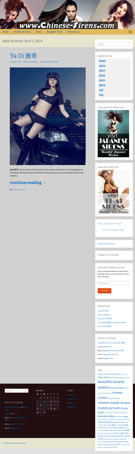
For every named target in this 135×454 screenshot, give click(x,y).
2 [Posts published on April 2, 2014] (44, 398)
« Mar (41, 416)
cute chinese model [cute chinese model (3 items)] (110, 413)
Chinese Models (31, 62)
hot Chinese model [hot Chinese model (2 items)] (111, 419)
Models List (71, 403)
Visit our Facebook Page (109, 223)
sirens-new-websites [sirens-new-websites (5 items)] (115, 442)
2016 (102, 75)
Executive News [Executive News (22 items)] (106, 416)
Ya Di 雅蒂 (23, 56)
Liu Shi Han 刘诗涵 (104, 326)
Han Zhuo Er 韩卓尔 (105, 318)
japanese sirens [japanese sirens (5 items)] (119, 422)
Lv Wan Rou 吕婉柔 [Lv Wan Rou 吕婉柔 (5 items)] (122, 430)
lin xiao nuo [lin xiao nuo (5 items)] (102, 427)
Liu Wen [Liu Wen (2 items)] (126, 428)
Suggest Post (54, 32)
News (38, 32)
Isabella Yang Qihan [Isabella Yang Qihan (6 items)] (105, 422)
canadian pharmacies (106, 343)
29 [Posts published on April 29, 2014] (41, 412)
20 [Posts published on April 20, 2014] (58, 405)
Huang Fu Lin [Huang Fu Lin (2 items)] (120, 419)
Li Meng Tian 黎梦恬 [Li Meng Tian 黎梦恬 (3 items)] (109, 425)
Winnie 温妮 (120, 343)
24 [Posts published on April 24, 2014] (47, 409)
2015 (102, 80)
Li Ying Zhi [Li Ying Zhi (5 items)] (111, 430)
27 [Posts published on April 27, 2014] (58, 409)
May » (54, 416)
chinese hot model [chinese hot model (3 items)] (114, 398)
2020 (102, 61)
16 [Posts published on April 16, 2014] (44, 405)
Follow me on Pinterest (106, 244)
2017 (102, 70)
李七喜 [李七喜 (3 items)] (115, 447)
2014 (102, 85)
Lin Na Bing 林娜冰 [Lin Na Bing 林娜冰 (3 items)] (122, 425)
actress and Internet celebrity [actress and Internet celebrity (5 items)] (109, 374)
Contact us (73, 32)
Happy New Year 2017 (110, 354)
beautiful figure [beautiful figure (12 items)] (117, 387)
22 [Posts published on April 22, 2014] (41, 409)
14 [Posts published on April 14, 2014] (37, 405)
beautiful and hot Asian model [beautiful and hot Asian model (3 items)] (119, 377)
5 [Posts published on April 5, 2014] (54, 398)
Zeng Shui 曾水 (103, 311)
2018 (102, 66)
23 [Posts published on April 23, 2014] (44, 409)
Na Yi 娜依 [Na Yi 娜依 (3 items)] (120, 433)
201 (101, 95)
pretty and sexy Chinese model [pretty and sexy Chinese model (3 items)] (113, 439)
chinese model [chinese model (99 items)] (108, 402)
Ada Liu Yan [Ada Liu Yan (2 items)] (124, 374)
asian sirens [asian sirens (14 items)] (103, 377)
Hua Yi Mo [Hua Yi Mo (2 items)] (127, 419)
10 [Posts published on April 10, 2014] (47, 401)
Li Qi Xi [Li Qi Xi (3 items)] (108, 428)
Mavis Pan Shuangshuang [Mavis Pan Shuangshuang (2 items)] (105, 433)
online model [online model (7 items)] (109, 436)
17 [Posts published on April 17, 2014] (47, 405)
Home (5, 32)
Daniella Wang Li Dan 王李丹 (113, 350)
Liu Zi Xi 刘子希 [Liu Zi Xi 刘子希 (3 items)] (102, 430)
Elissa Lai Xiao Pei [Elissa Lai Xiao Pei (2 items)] (122, 413)
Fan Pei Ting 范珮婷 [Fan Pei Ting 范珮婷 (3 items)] (121, 416)
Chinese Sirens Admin (50, 62)
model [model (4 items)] (114, 433)
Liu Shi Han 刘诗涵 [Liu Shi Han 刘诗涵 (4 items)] (117, 428)
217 (101, 90)
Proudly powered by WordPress (14, 443)
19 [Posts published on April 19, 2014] (54, 405)
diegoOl (101, 346)
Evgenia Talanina (104, 314)
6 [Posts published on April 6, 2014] (57, 398)
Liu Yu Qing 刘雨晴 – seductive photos (112, 322)
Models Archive (22, 32)
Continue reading (28, 182)
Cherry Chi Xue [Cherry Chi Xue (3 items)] (107, 393)
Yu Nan (108, 346)
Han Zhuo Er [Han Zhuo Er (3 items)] (102, 419)
